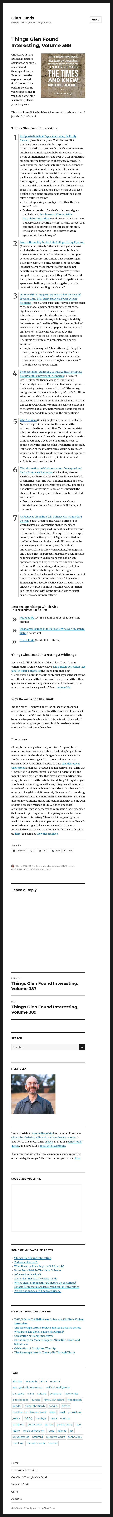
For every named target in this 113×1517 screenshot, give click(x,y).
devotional (56, 1393)
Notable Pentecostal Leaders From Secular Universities (46, 1286)
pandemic (18, 1424)
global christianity (35, 1406)
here (17, 833)
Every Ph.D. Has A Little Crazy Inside (35, 1278)
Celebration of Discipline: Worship (35, 1348)
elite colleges (53, 866)
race (78, 1424)
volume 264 (63, 687)
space (48, 869)
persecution (35, 1424)
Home (15, 1462)
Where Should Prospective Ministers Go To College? (45, 1282)
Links (36, 866)
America (55, 1381)
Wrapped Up (27, 617)
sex (71, 1430)
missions (65, 1418)
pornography (64, 1424)
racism (16, 1430)
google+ (53, 1406)
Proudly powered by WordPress (39, 1508)
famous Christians (54, 1399)
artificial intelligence (58, 1387)
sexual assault (21, 1437)
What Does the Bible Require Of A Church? (39, 1266)
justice (16, 1418)
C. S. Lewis (18, 1393)
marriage (41, 1418)
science (62, 1430)
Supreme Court (55, 1437)
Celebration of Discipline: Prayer (33, 1335)
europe (35, 1399)
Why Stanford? (20, 1484)
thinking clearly (36, 1443)
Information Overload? (27, 1274)
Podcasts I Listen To (26, 1262)
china (43, 866)
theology (18, 1443)
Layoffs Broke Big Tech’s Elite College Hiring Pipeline (52, 242)
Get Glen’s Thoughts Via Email (29, 1477)
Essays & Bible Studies (24, 1470)
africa (43, 1381)
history (66, 1406)
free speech (75, 1399)
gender (17, 1406)
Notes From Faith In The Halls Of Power (37, 1270)
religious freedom (35, 869)
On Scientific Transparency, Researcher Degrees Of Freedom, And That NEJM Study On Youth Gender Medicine (50, 298)
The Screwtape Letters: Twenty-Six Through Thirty (44, 1352)
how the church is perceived (29, 1412)
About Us (16, 1499)
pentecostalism (18, 869)
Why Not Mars (28, 420)
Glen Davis (22, 17)
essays (49, 1141)
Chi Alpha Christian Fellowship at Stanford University (43, 1137)
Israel (62, 1412)
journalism (74, 1412)
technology (75, 1437)
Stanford (37, 1437)
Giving (15, 1491)
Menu (95, 19)
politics (49, 1424)
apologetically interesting (28, 1387)
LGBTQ (64, 866)
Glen (18, 866)
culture (41, 1393)
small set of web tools (52, 1145)
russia (51, 1430)
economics (71, 1393)
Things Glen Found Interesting (32, 1257)
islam (52, 1412)
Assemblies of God (43, 1133)
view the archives (47, 833)
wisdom (52, 1443)
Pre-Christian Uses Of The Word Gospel (37, 1290)
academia (31, 1381)
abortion (18, 1381)
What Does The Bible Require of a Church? (39, 1331)
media (71, 866)
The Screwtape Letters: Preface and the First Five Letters (47, 1327)
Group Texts (27, 640)
